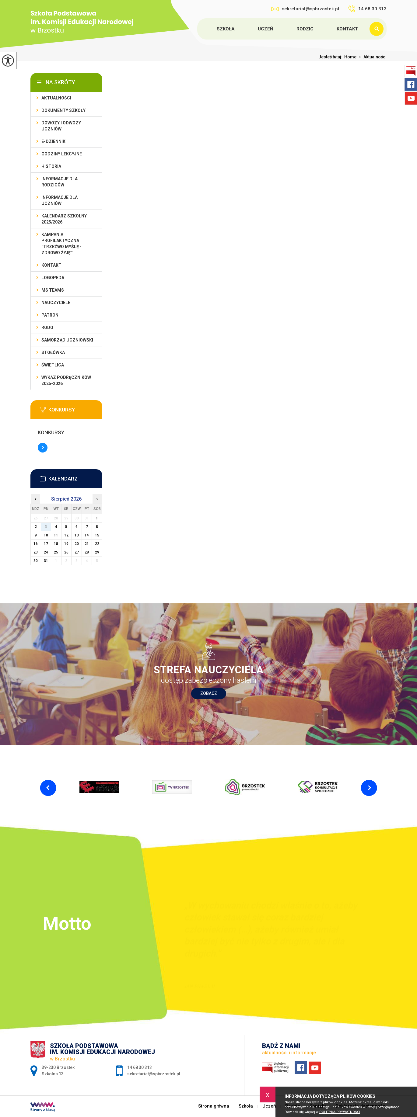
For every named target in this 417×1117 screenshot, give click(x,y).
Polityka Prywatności (339, 1112)
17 (46, 544)
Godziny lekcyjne (61, 153)
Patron (49, 315)
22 (97, 544)
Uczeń (265, 29)
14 (87, 535)
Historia (51, 166)
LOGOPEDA (52, 277)
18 (56, 544)
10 (46, 535)
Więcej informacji (42, 448)
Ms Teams (52, 290)
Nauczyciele (55, 302)
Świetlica (52, 365)
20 (77, 544)
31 (46, 561)
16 (35, 544)
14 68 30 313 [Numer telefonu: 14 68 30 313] (139, 1067)
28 (87, 552)
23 (35, 552)
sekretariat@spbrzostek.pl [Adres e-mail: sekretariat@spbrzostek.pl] (153, 1073)
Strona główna (198, 29)
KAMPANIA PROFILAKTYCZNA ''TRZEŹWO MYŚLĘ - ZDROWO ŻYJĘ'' (61, 243)
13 (77, 535)
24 (46, 552)
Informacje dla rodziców (59, 181)
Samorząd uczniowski (67, 340)
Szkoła (226, 29)
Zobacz (208, 693)
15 (97, 535)
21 (87, 544)
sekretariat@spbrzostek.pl (305, 9)
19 (66, 544)
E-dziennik (53, 141)
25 (56, 552)
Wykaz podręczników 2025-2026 (66, 380)
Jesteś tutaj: (331, 57)
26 (66, 552)
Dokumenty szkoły (63, 110)
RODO (47, 327)
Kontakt (347, 29)
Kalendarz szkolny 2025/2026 (64, 218)
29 (97, 552)
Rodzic (305, 29)
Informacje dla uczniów (59, 200)
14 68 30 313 (367, 8)
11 (56, 535)
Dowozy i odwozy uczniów (61, 125)
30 (35, 561)
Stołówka (53, 352)
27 (77, 552)
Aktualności (371, 57)
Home (350, 57)
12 (66, 535)
